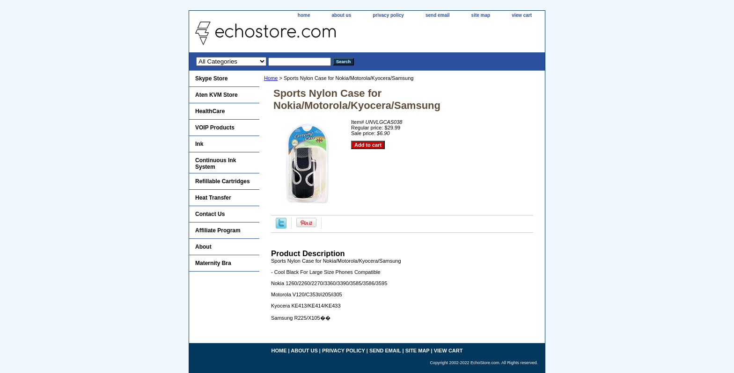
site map (481, 15)
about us (342, 15)
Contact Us (210, 214)
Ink (199, 144)
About (203, 247)
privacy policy (388, 15)
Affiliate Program (218, 230)
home (304, 15)
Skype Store (211, 78)
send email (438, 15)
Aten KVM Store (216, 95)
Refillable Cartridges (222, 181)
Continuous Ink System (215, 163)
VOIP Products (215, 127)
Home (271, 78)
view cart (522, 15)
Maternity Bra (213, 263)
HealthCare (210, 111)
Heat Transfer (213, 197)
